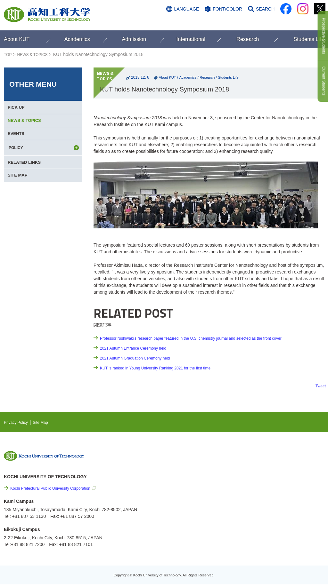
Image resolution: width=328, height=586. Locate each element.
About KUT (168, 77)
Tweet (320, 385)
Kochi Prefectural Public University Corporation (56, 488)
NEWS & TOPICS (36, 54)
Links (260, 493)
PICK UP (17, 109)
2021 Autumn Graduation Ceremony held (141, 357)
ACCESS (283, 21)
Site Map (45, 422)
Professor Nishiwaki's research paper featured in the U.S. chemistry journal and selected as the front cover (205, 338)
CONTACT (311, 21)
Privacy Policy (18, 422)
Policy (270, 528)
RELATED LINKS (26, 178)
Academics (190, 77)
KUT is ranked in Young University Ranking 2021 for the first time (164, 367)
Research (210, 77)
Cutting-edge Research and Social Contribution (282, 480)
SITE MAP (18, 196)
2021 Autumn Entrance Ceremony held (138, 348)
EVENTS (17, 144)
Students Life (233, 77)
